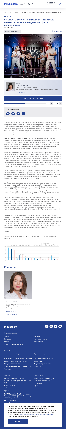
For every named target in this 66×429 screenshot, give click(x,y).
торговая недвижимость (12, 31)
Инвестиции (38, 361)
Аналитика (37, 366)
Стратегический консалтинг (43, 358)
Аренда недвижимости (12, 364)
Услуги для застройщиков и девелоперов (13, 355)
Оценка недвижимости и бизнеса (15, 361)
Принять (18, 422)
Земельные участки (40, 339)
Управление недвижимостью (44, 354)
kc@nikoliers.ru (20, 92)
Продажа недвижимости (42, 364)
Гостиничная (38, 342)
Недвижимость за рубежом (13, 344)
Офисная (7, 336)
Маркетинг (8, 369)
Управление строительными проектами (18, 358)
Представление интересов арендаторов (18, 366)
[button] (24, 4)
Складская (7, 339)
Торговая (37, 336)
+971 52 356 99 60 (10, 400)
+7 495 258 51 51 (9, 385)
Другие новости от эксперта (33, 98)
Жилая (6, 342)
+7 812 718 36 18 (39, 383)
